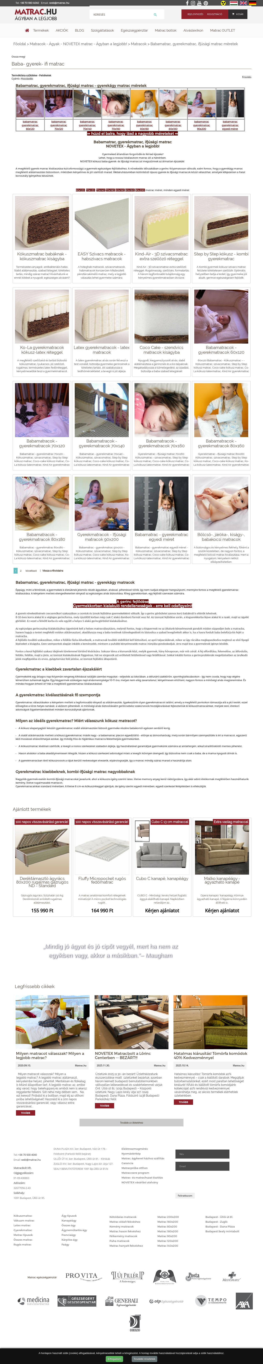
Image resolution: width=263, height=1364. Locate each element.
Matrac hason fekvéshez (125, 1231)
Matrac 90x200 (167, 1236)
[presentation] (205, 1182)
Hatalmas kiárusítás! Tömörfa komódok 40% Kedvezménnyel (210, 1055)
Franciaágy (69, 1234)
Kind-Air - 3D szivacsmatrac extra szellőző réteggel (161, 256)
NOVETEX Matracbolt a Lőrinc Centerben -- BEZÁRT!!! (123, 1055)
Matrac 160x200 (167, 1221)
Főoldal (19, 44)
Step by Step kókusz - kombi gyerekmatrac (221, 256)
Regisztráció (214, 14)
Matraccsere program (135, 1172)
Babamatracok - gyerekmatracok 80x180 (42, 537)
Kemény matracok (122, 1226)
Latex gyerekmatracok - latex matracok (102, 350)
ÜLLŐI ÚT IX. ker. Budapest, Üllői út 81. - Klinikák (82, 1159)
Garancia (127, 1163)
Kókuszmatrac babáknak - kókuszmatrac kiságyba (42, 256)
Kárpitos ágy (70, 1239)
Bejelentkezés (195, 14)
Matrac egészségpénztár (42, 1277)
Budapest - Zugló (216, 1221)
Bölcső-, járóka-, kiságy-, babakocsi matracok (221, 537)
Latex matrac (22, 1225)
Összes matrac (23, 1239)
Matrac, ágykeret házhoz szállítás (143, 1158)
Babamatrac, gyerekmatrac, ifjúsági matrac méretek (194, 44)
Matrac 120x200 (167, 1240)
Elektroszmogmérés (135, 1148)
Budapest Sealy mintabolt (222, 1231)
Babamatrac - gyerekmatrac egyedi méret (161, 537)
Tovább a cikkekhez (131, 1122)
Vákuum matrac (24, 1220)
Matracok (139, 44)
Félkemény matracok (123, 1236)
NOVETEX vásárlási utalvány (140, 1182)
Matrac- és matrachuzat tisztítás (142, 1177)
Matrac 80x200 (167, 1226)
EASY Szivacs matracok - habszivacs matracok (102, 256)
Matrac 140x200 (167, 1245)
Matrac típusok (23, 1234)
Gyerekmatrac (23, 1230)
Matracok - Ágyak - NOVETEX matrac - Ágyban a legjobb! (78, 44)
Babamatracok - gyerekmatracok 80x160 (221, 443)
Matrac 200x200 (168, 1217)
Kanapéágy (69, 1220)
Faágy (65, 1244)
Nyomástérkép (131, 1153)
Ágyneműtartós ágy (74, 1230)
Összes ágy (69, 1225)
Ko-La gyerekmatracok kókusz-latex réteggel (42, 350)
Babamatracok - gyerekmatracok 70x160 (161, 443)
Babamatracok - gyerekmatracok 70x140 (102, 443)
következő (31, 570)
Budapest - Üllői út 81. (219, 1217)
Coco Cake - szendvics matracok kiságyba (161, 350)
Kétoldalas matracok (123, 1217)
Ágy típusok (69, 1215)
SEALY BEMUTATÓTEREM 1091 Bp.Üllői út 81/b (81, 1169)
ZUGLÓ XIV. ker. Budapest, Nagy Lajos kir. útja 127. (83, 1164)
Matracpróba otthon (135, 1168)
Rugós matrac (22, 1244)
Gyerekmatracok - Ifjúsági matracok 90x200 (101, 537)
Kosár (237, 14)
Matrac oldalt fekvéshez (125, 1221)
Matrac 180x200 (167, 1231)
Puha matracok (120, 1240)
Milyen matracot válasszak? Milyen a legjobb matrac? (50, 1055)
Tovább (25, 1113)
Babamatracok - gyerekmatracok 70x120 (42, 443)
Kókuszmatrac (23, 1215)
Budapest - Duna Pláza (220, 1226)
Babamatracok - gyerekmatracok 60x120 (221, 350)
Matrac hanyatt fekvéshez (126, 1245)
